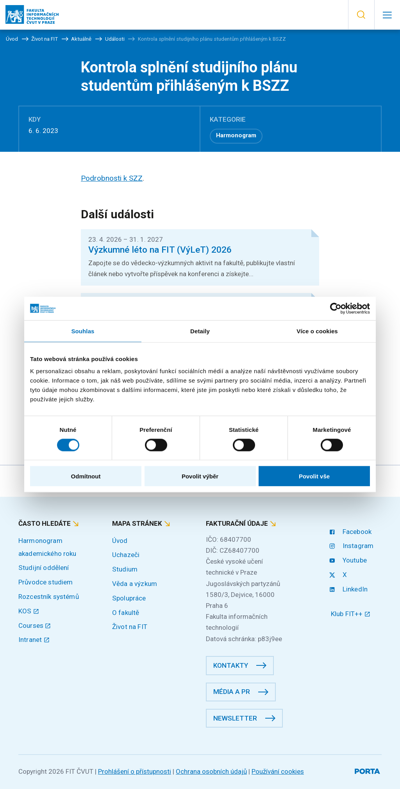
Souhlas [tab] (82, 330)
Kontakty (230, 665)
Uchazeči (125, 555)
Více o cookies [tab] (317, 330)
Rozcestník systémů (48, 596)
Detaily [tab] (200, 330)
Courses (34, 625)
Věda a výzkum (134, 584)
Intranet (34, 639)
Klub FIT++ (350, 614)
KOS (28, 611)
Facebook (351, 532)
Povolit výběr (200, 476)
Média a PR (231, 692)
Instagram (352, 546)
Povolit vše (314, 476)
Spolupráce (129, 598)
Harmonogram (236, 135)
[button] (361, 15)
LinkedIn (349, 589)
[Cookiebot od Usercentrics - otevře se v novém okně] (336, 308)
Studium (125, 569)
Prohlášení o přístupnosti (134, 771)
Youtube (349, 560)
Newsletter (235, 718)
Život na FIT (129, 627)
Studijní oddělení (43, 568)
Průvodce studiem (45, 582)
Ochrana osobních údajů (211, 771)
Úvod (120, 541)
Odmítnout (86, 476)
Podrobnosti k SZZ (112, 178)
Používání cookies (278, 771)
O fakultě (125, 612)
